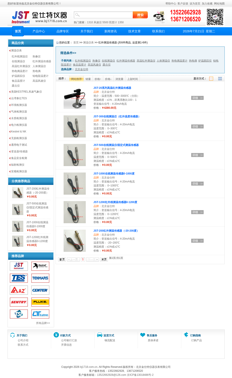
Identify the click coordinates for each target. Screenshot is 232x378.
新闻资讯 (110, 31)
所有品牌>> (43, 323)
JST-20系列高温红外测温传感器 (112, 87)
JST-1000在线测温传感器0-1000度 (114, 173)
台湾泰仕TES (19, 98)
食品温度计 (18, 80)
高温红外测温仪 (21, 66)
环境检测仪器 (19, 105)
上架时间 (132, 79)
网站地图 (219, 3)
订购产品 (196, 340)
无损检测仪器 (19, 138)
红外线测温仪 (20, 56)
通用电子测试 (19, 144)
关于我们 (86, 31)
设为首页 (195, 3)
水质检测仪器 (19, 118)
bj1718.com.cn (88, 366)
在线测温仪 (18, 61)
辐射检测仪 (17, 164)
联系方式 (23, 344)
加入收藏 (207, 3)
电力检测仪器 (19, 124)
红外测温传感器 (42, 61)
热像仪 (37, 56)
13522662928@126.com (111, 374)
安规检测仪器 (19, 171)
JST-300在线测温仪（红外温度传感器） (117, 116)
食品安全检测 (19, 158)
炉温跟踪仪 (18, 76)
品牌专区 (63, 31)
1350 (121, 22)
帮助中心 (171, 3)
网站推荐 (76, 79)
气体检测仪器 (19, 111)
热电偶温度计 (20, 71)
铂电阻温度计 (41, 76)
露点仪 (16, 85)
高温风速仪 (39, 80)
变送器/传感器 (19, 151)
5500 (105, 22)
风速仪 (98, 22)
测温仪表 (16, 50)
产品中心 (39, 31)
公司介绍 (23, 340)
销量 (88, 79)
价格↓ (108, 79)
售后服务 (152, 335)
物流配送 (110, 340)
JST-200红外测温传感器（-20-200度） (116, 230)
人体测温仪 (39, 66)
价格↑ (98, 79)
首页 (18, 31)
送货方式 (108, 335)
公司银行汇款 (69, 340)
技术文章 (134, 31)
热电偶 (37, 71)
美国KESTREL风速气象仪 (26, 91)
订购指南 (195, 335)
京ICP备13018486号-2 (140, 374)
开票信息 (66, 344)
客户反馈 (182, 3)
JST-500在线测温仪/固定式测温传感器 (37, 207)
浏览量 (119, 79)
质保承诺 (153, 340)
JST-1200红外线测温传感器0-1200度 (115, 202)
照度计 (113, 22)
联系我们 (158, 31)
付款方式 (65, 335)
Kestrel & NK (18, 131)
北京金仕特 (108, 91)
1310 (90, 22)
